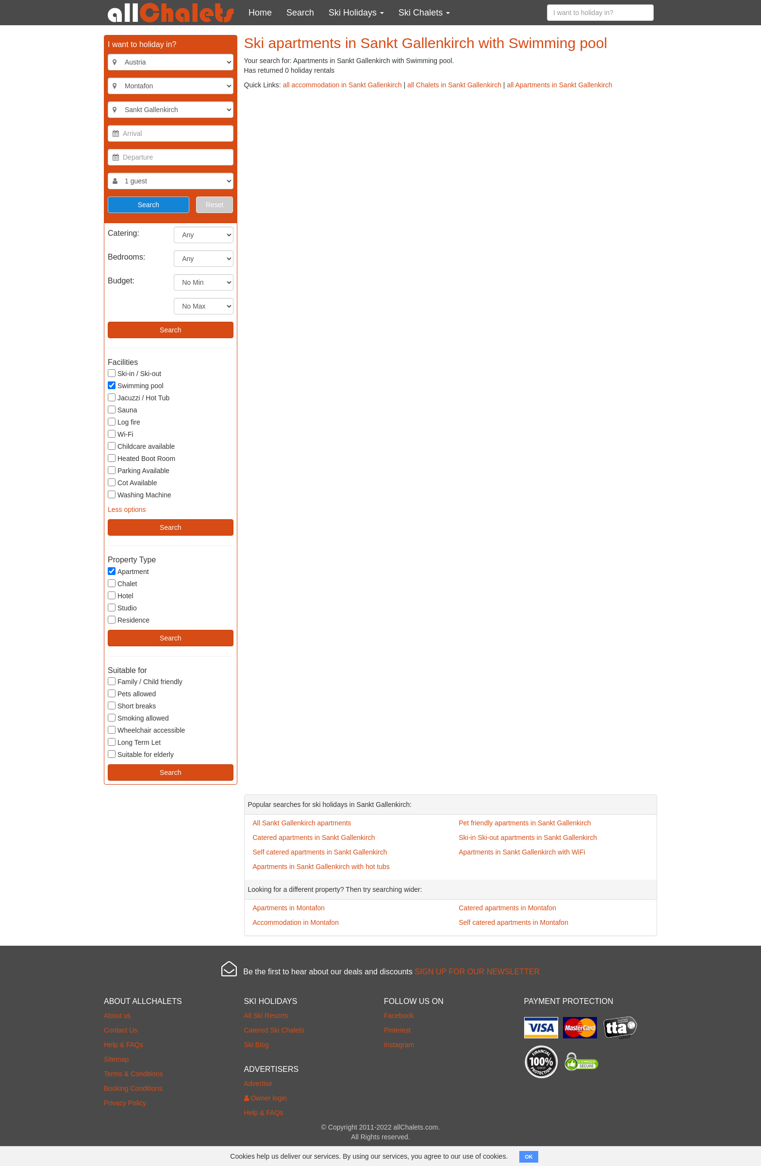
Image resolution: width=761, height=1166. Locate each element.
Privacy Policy (125, 1103)
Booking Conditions (133, 1088)
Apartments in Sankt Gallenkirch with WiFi (522, 852)
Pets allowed (132, 694)
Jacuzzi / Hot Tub (138, 398)
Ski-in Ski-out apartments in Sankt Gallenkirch (528, 837)
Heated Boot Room (141, 458)
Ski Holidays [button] (356, 12)
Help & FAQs (123, 1045)
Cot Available (132, 482)
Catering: (123, 233)
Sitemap (116, 1059)
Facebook (399, 1015)
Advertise (258, 1083)
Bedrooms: (126, 257)
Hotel (120, 595)
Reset (215, 205)
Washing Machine (139, 495)
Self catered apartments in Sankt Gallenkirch (320, 852)
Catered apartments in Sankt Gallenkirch (314, 837)
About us (117, 1015)
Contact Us (120, 1030)
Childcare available (141, 446)
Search (300, 12)
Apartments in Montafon (289, 908)
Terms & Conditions (133, 1074)
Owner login (265, 1098)
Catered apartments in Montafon (507, 908)
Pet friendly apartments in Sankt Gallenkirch (525, 823)
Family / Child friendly (145, 681)
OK (529, 1157)
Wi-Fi (120, 434)
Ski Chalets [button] (424, 12)
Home (260, 12)
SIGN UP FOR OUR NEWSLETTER (477, 972)
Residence (128, 620)
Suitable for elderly (141, 754)
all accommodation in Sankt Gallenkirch (342, 85)
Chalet (122, 583)
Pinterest (397, 1030)
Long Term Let (134, 742)
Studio (122, 608)
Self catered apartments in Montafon (513, 922)
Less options (127, 509)
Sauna (122, 410)
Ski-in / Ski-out (134, 373)
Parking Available (138, 470)
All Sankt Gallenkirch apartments (302, 823)
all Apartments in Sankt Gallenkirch (559, 85)
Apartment (128, 571)
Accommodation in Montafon (296, 922)
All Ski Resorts (266, 1015)
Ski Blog (256, 1045)
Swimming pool (136, 385)
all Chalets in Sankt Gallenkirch (454, 85)
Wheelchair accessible (146, 730)
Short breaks (132, 706)
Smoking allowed (138, 718)
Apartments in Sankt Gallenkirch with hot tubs (321, 866)
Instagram (399, 1045)
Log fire (124, 422)
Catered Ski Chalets (274, 1030)
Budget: (121, 281)
